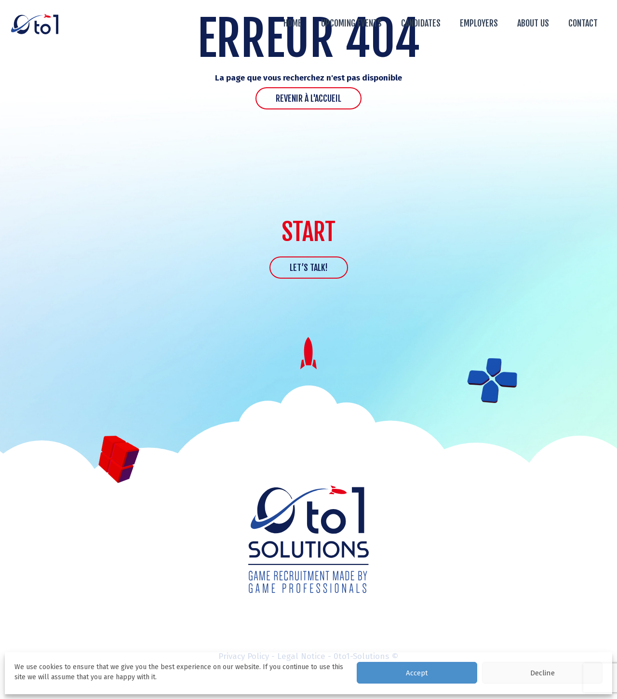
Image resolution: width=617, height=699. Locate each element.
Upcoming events (351, 23)
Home (292, 23)
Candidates (421, 23)
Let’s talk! (309, 267)
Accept (417, 673)
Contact (583, 23)
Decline (542, 673)
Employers (479, 23)
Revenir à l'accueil (308, 98)
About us (533, 23)
